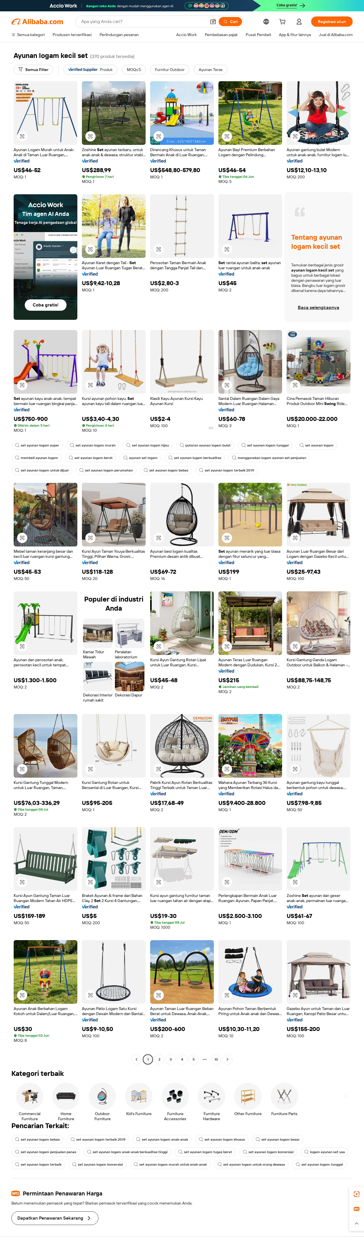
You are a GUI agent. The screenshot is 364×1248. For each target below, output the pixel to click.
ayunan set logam (140, 458)
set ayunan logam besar (278, 1139)
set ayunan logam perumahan (106, 470)
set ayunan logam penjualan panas (45, 1152)
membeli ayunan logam (36, 458)
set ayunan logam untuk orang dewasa (251, 1164)
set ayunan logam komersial (268, 1152)
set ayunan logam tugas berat (205, 1152)
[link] (356, 1194)
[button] (213, 21)
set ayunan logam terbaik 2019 (226, 470)
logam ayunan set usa (324, 1152)
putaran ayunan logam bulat (205, 445)
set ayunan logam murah (92, 445)
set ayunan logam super (37, 445)
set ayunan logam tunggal (265, 445)
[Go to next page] (227, 1059)
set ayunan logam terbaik (38, 1164)
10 (216, 1059)
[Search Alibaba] (143, 21)
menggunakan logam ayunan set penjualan (269, 458)
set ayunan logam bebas (166, 470)
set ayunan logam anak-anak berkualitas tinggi (127, 1152)
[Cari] (230, 21)
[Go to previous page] (136, 1059)
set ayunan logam (316, 445)
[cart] (283, 22)
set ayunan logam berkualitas (194, 458)
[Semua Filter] (33, 69)
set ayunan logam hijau (147, 445)
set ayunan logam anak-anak (162, 1139)
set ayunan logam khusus (222, 1139)
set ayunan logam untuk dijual (42, 470)
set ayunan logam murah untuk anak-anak (170, 1164)
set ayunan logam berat (91, 458)
